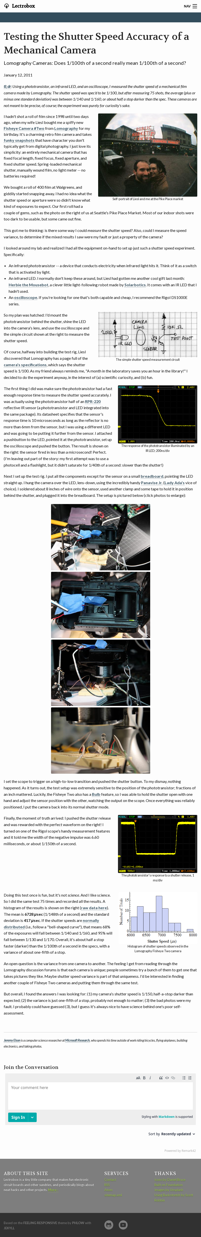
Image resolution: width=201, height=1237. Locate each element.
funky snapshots (19, 140)
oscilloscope (25, 297)
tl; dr (7, 86)
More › (53, 1190)
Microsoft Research (77, 1040)
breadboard (152, 476)
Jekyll (9, 1228)
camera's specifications (25, 364)
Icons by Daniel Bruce (169, 1180)
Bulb (96, 794)
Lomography (66, 128)
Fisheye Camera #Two (24, 128)
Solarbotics (135, 284)
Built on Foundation (168, 1185)
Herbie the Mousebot (28, 284)
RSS (107, 1185)
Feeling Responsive (40, 1223)
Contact (110, 1180)
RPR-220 (93, 401)
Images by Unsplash (168, 1190)
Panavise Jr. (152, 482)
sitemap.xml (113, 1195)
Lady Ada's (175, 482)
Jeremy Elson (12, 1040)
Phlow (78, 1223)
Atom (108, 1190)
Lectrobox (23, 6)
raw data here (94, 907)
